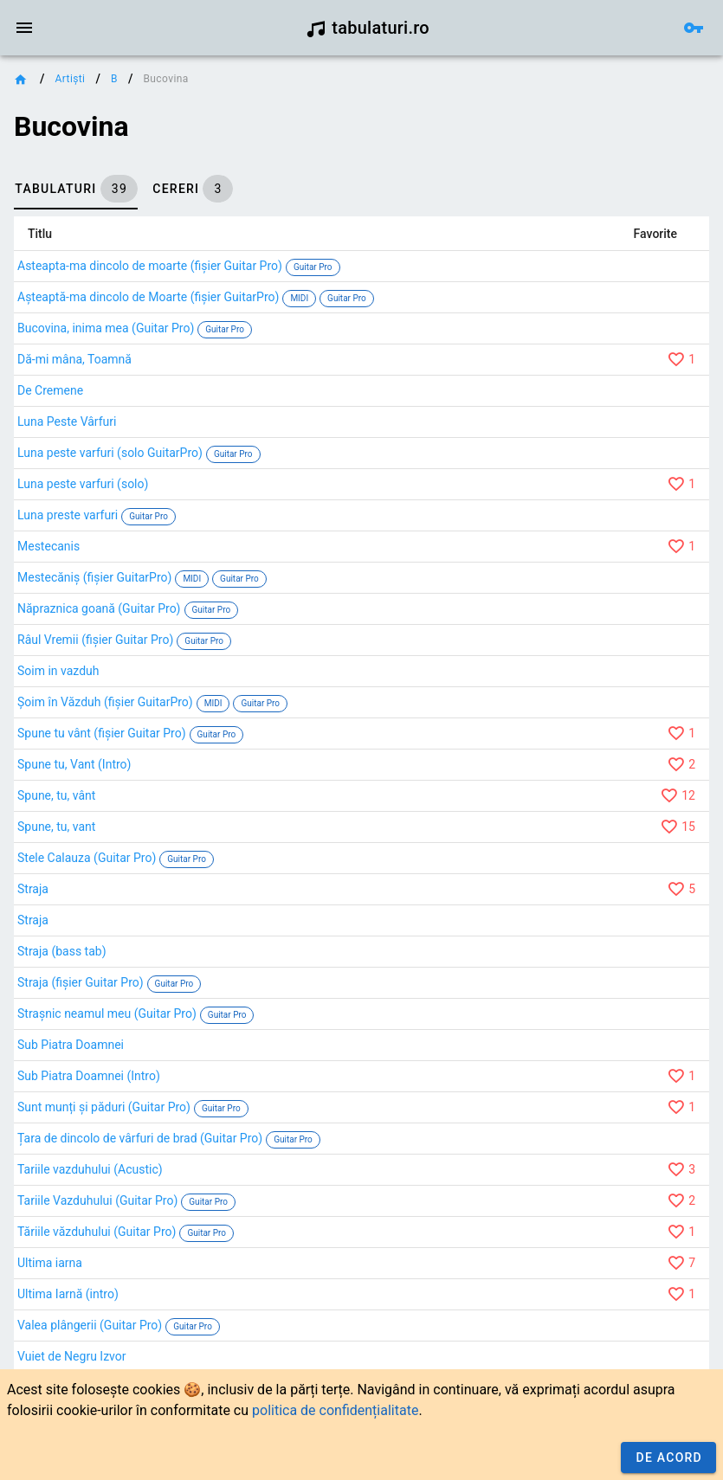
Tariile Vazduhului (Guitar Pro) (97, 1200)
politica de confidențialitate (335, 1410)
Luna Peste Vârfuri (66, 421)
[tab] (76, 188)
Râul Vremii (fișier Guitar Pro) (95, 640)
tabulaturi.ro (367, 27)
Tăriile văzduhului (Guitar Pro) (96, 1232)
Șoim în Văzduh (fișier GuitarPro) (105, 702)
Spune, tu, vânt (56, 795)
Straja (32, 889)
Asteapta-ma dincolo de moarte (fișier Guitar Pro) (149, 266)
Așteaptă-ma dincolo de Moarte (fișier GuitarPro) (148, 297)
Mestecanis (48, 546)
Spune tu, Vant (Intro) (74, 764)
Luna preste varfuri (67, 515)
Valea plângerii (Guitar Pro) (89, 1325)
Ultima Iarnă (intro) (68, 1294)
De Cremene (50, 390)
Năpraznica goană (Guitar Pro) (99, 608)
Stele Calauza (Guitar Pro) (86, 858)
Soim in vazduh (58, 671)
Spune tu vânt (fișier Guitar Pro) (101, 733)
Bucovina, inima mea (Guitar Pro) (105, 328)
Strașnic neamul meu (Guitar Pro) (107, 1013)
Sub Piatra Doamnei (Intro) (88, 1076)
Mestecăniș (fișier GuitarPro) (94, 577)
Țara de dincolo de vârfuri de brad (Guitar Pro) (139, 1138)
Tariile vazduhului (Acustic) (90, 1169)
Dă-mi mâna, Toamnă (74, 359)
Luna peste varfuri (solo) (82, 484)
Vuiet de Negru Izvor (71, 1356)
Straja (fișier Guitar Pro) (80, 982)
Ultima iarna (49, 1263)
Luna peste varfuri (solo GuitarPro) (110, 453)
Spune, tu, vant (56, 826)
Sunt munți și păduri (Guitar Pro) (103, 1107)
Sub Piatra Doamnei (70, 1045)
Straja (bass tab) (62, 951)
